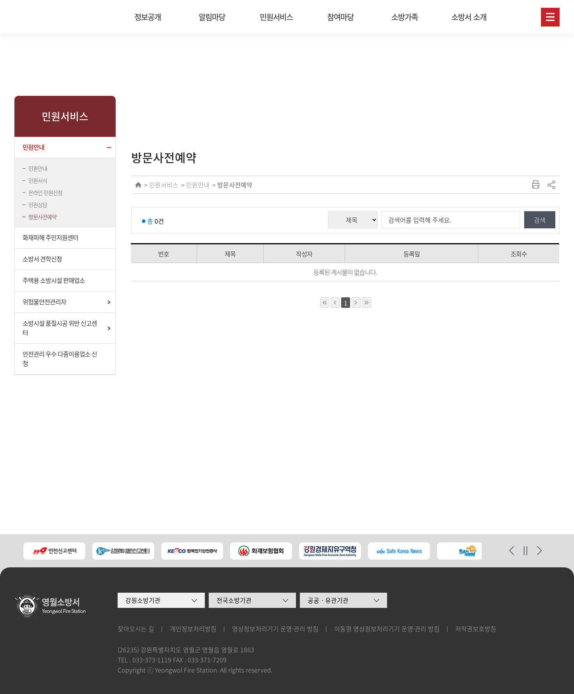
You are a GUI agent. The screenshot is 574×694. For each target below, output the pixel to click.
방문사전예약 (42, 217)
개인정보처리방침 (193, 628)
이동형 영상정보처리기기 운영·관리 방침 (387, 628)
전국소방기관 (234, 600)
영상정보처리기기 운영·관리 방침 (275, 628)
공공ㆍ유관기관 (328, 600)
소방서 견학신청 (42, 258)
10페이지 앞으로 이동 (324, 302)
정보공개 (147, 17)
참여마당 (340, 17)
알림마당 (212, 17)
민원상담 (37, 204)
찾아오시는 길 (136, 628)
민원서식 (37, 180)
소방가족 (404, 17)
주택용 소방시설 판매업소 (54, 280)
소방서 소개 (468, 17)
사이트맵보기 (550, 17)
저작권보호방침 (475, 628)
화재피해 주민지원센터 (50, 237)
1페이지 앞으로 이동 (335, 302)
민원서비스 (276, 17)
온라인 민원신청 (45, 192)
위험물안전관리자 (44, 301)
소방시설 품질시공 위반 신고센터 (60, 327)
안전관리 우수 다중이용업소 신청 (60, 358)
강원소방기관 (142, 600)
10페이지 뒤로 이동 (366, 302)
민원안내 (33, 147)
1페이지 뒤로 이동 (356, 302)
